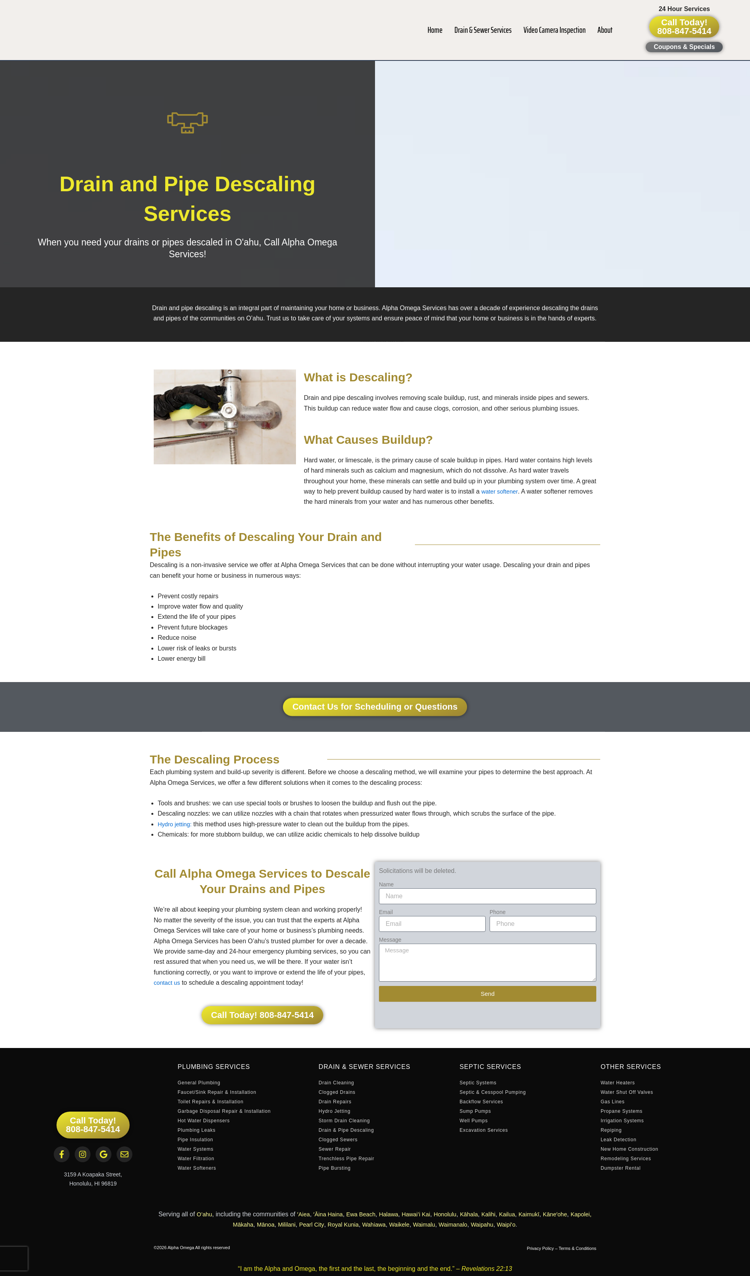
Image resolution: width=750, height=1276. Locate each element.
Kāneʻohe (577, 1214)
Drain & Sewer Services (483, 29)
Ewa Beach (367, 1214)
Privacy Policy (540, 1248)
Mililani (292, 1224)
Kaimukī (549, 1214)
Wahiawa (386, 1224)
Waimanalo (471, 1224)
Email (386, 912)
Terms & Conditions (577, 1248)
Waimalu (440, 1224)
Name (386, 884)
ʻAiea (305, 1214)
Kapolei (219, 1224)
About (604, 29)
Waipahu (503, 1224)
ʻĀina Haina (331, 1214)
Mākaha (245, 1224)
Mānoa (269, 1224)
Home (435, 29)
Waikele (413, 1224)
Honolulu (458, 1214)
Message (390, 940)
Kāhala (484, 1214)
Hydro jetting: (176, 824)
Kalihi (505, 1214)
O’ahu (204, 1214)
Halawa (396, 1214)
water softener (501, 491)
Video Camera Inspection (555, 29)
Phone (497, 912)
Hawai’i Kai (426, 1214)
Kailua (525, 1214)
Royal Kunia (352, 1224)
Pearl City (318, 1224)
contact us (168, 982)
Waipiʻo (529, 1224)
